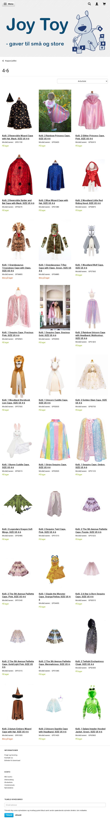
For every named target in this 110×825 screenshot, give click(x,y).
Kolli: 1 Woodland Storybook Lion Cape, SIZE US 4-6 (16, 401)
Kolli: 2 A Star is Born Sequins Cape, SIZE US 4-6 (90, 595)
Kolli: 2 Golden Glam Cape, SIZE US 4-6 (91, 401)
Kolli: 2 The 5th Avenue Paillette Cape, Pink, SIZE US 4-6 (18, 595)
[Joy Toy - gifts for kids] (54, 31)
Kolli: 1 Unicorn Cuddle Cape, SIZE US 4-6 (53, 401)
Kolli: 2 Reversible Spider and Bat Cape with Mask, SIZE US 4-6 (18, 201)
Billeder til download (12, 760)
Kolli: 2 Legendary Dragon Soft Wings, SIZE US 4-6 (17, 530)
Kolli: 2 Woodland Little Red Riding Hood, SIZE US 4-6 (89, 201)
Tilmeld (9, 815)
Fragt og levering (10, 755)
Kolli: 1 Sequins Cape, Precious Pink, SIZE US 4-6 (17, 333)
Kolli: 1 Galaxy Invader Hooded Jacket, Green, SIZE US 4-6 (90, 730)
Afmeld (18, 815)
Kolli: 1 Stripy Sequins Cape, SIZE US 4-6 (53, 466)
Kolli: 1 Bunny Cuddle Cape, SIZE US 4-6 (16, 466)
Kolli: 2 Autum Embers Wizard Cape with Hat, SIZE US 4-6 (16, 730)
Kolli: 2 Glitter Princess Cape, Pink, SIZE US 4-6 (90, 137)
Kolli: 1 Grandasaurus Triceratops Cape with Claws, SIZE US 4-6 (16, 268)
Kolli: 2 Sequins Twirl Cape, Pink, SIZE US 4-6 (52, 530)
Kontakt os (8, 758)
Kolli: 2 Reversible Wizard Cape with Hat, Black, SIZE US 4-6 (17, 137)
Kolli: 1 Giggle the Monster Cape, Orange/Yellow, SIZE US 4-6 (55, 597)
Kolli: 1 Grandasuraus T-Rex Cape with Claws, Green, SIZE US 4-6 (55, 268)
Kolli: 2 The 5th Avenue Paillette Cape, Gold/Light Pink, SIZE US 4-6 (18, 664)
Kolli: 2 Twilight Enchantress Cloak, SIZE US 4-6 (89, 662)
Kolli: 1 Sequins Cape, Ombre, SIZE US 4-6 (90, 466)
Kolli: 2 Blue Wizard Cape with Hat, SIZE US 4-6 (53, 201)
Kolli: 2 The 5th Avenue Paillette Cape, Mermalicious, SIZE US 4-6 (55, 664)
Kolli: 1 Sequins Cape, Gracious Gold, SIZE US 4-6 (54, 333)
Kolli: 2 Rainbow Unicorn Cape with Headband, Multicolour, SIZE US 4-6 (90, 335)
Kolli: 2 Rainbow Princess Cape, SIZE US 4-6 (54, 137)
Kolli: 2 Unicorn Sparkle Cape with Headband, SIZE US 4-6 (53, 730)
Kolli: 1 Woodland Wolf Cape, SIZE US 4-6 (89, 266)
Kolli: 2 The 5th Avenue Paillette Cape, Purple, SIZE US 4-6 (91, 530)
